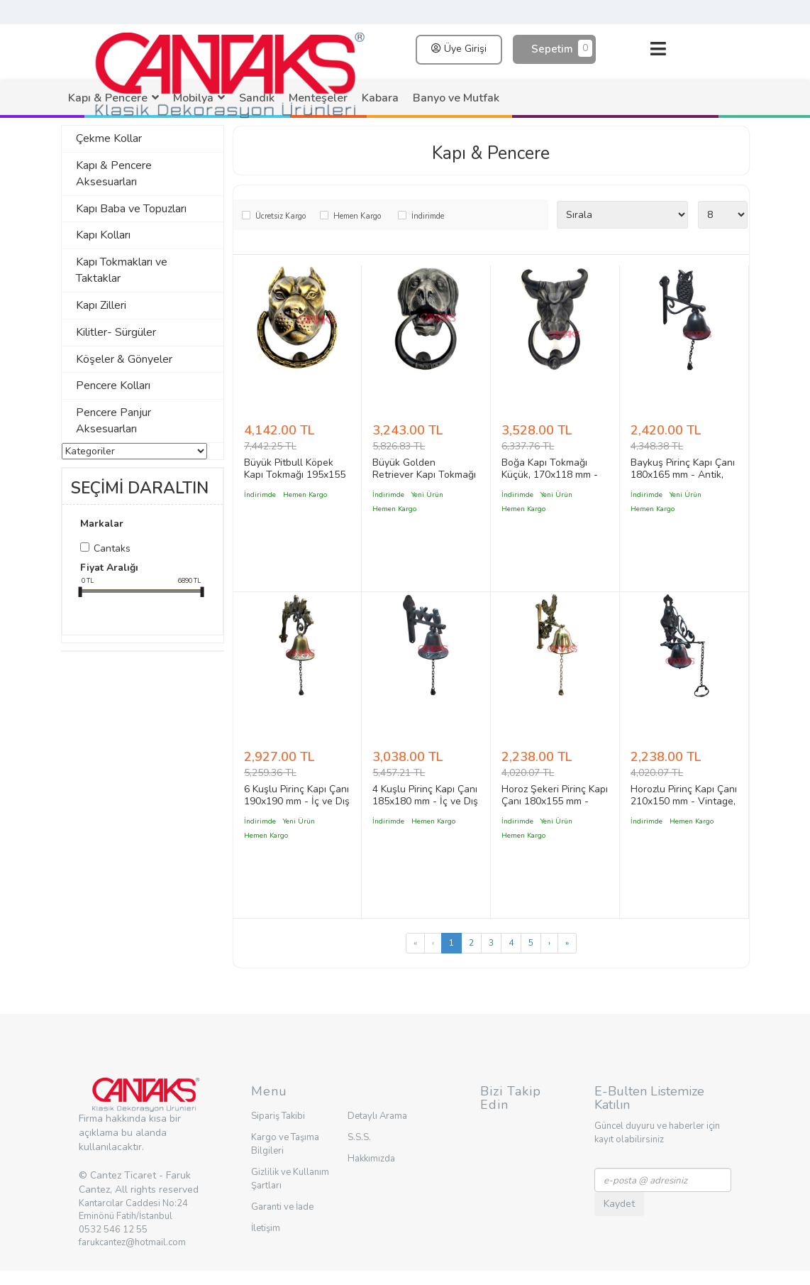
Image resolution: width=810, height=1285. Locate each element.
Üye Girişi (459, 48)
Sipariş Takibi (278, 1116)
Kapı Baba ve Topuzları (131, 209)
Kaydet (619, 1203)
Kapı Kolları (103, 235)
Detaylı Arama (377, 1116)
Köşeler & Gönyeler (124, 359)
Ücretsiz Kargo (280, 216)
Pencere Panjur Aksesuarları (113, 421)
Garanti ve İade (282, 1207)
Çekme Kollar (109, 138)
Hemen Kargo (357, 216)
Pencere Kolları (113, 385)
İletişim (265, 1228)
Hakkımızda (371, 1158)
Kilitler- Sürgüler (116, 332)
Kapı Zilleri (101, 305)
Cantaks (112, 548)
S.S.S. (359, 1137)
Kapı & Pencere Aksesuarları (114, 174)
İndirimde (427, 216)
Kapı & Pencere (491, 153)
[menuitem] (113, 98)
